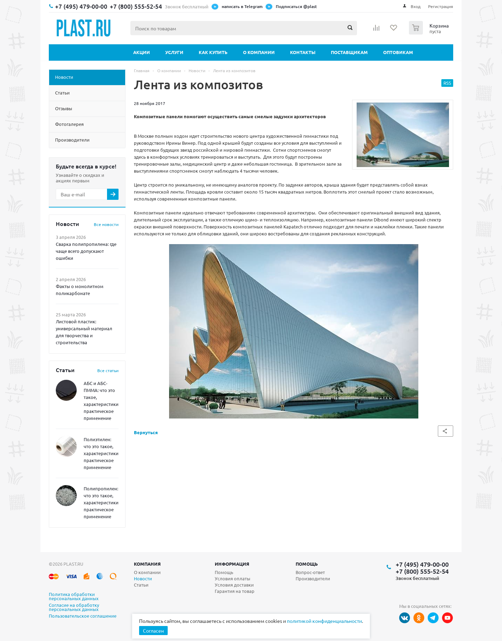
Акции (141, 52)
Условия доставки (234, 585)
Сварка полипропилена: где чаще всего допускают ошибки (86, 251)
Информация (232, 564)
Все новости (106, 224)
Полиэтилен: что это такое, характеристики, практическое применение (102, 453)
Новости (143, 578)
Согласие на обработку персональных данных (74, 607)
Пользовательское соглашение (82, 616)
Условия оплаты (232, 578)
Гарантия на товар (234, 591)
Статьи (141, 585)
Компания (147, 564)
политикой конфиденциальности (324, 621)
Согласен (153, 630)
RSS (447, 83)
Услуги (174, 52)
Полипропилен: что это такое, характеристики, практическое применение (102, 502)
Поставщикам (349, 52)
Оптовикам (398, 52)
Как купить (213, 52)
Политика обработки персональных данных (74, 596)
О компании (259, 52)
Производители (313, 578)
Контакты (302, 52)
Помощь (307, 564)
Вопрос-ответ (310, 572)
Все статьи (108, 370)
